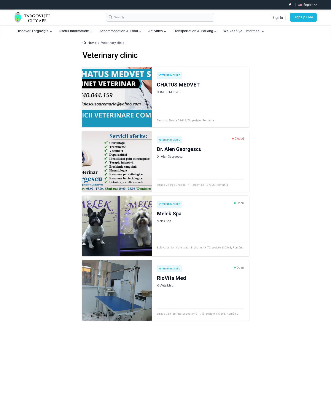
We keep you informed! (243, 31)
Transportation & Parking (194, 31)
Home (92, 43)
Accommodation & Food (120, 31)
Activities (157, 31)
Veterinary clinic (169, 75)
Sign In (277, 18)
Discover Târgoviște (34, 31)
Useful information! (75, 31)
